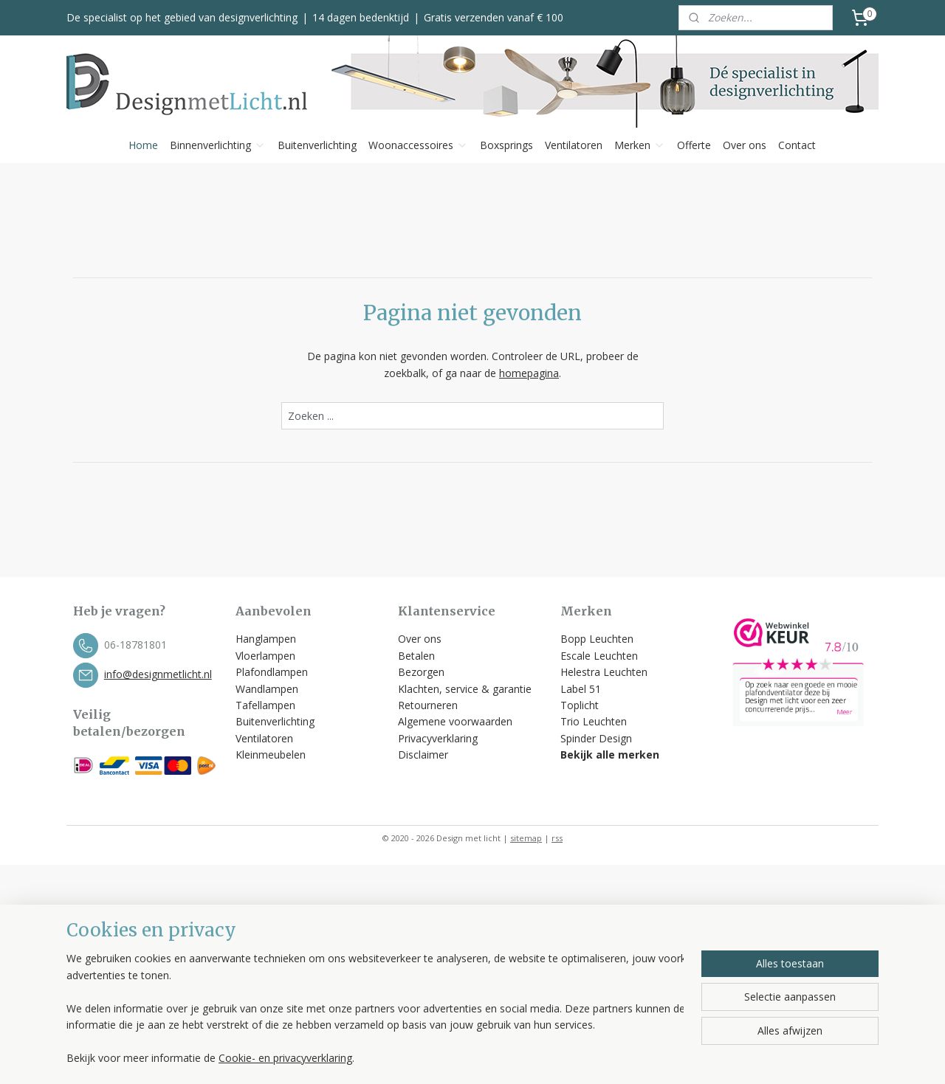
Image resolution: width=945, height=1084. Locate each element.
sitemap (526, 837)
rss (557, 837)
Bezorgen (421, 672)
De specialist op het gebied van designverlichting (182, 17)
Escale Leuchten (599, 656)
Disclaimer (423, 755)
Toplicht (579, 705)
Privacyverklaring (438, 738)
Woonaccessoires (418, 145)
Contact (797, 145)
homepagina (529, 373)
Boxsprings (506, 145)
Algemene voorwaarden (456, 721)
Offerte (694, 145)
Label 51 (580, 689)
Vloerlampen (265, 656)
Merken (639, 145)
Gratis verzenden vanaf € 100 (493, 17)
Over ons (744, 145)
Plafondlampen (272, 672)
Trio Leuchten (593, 721)
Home (143, 145)
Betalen (416, 656)
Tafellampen (265, 705)
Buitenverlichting (317, 145)
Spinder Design (596, 738)
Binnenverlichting (218, 145)
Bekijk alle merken (609, 755)
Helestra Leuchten (603, 672)
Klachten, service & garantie (465, 689)
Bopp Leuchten (596, 639)
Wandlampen (267, 689)
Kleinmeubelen (271, 755)
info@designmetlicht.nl (158, 674)
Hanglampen (266, 639)
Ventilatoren (573, 145)
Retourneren (428, 705)
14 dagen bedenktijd (360, 17)
